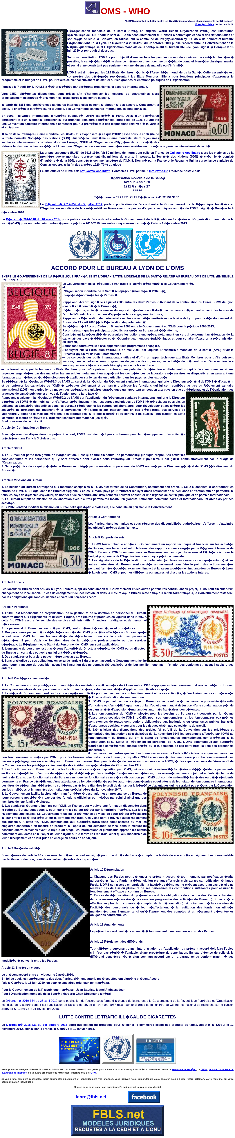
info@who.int (158, 171)
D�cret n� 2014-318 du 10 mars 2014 (33, 219)
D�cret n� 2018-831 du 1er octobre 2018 (36, 1024)
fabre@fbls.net (91, 1096)
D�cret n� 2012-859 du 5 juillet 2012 (73, 204)
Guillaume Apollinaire (185, 152)
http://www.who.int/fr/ (95, 171)
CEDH (203, 1069)
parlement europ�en (184, 1069)
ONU (93, 1072)
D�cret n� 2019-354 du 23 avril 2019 (31, 1000)
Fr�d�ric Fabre (204, 24)
